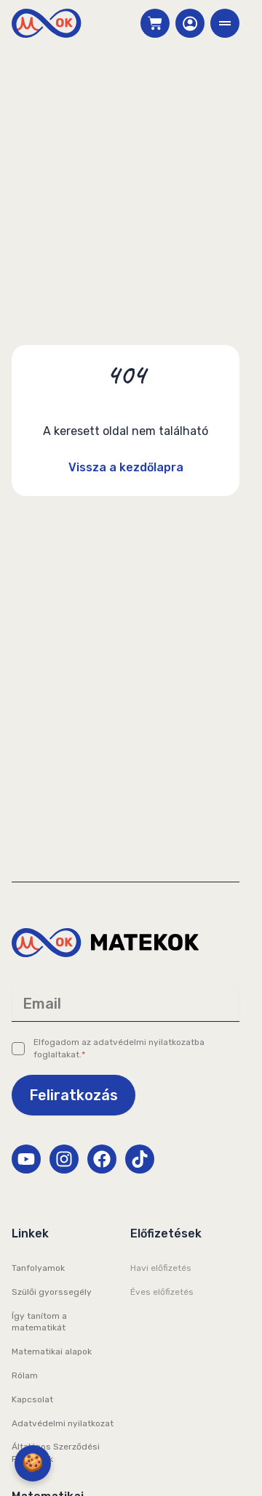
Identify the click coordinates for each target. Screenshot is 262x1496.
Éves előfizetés (162, 1292)
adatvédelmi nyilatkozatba (149, 1042)
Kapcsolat (32, 1399)
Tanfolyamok (38, 1268)
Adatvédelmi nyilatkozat (63, 1423)
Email (42, 1003)
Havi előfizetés (160, 1268)
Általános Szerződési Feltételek (56, 1453)
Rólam (25, 1375)
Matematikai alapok (52, 1351)
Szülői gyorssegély (52, 1292)
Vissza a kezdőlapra (125, 467)
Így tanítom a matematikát (39, 1322)
